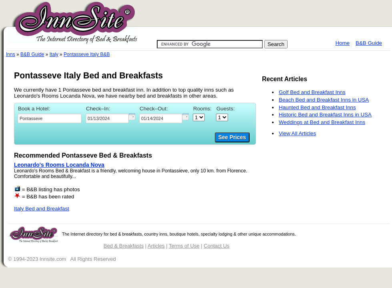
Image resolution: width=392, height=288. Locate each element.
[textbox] (50, 118)
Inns (10, 54)
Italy (54, 54)
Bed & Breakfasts (124, 246)
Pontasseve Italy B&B (87, 54)
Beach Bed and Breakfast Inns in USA (324, 100)
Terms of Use (184, 246)
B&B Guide (369, 43)
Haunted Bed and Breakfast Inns (317, 107)
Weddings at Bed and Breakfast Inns (322, 122)
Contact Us (216, 246)
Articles (156, 246)
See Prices (232, 137)
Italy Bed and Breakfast (41, 209)
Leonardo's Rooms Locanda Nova (59, 165)
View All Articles (297, 133)
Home (342, 43)
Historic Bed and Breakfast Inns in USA (325, 115)
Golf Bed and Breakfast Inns (312, 92)
